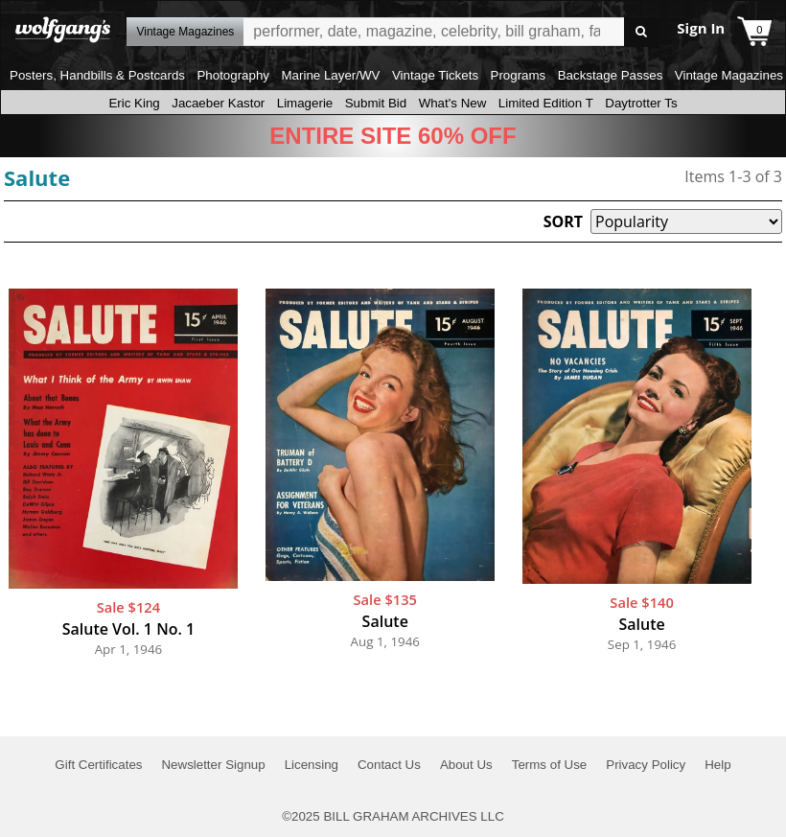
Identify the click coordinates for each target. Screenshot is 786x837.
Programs (518, 75)
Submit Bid (375, 103)
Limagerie (305, 103)
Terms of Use (550, 764)
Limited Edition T (545, 103)
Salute (37, 177)
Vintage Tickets (435, 75)
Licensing (311, 764)
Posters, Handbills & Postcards (97, 75)
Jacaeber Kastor (218, 103)
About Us (466, 764)
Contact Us (389, 764)
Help (717, 764)
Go (641, 32)
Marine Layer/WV (330, 75)
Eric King (133, 103)
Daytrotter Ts (641, 103)
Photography (232, 75)
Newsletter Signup (213, 764)
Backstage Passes (610, 75)
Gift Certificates (98, 764)
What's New (453, 103)
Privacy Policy (645, 764)
